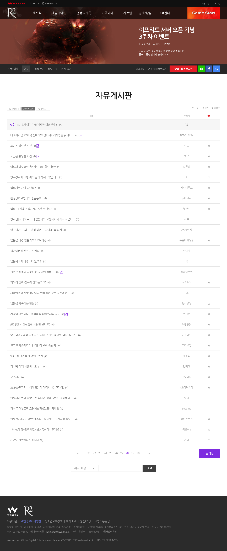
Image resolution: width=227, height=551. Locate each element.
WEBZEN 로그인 (183, 68)
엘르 (186, 145)
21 (89, 453)
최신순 (195, 108)
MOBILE (49, 3)
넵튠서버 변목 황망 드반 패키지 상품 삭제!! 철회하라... (43, 398)
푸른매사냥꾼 (187, 240)
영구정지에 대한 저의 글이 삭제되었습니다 (36, 177)
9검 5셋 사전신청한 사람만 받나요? (32, 324)
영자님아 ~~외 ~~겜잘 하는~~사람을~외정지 (38, 229)
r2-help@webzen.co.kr (57, 531)
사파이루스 (187, 187)
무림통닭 (186, 324)
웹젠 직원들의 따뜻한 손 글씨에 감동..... (36, 272)
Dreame (186, 408)
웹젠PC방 (85, 521)
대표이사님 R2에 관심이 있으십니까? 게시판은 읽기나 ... (46, 135)
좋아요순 (215, 108)
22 (94, 453)
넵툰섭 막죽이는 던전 (24, 303)
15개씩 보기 (14, 109)
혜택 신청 (52, 69)
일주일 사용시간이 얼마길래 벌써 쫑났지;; (35, 345)
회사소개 (71, 521)
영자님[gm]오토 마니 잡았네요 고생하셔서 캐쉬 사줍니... (44, 219)
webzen (16, 3)
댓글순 (205, 108)
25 (110, 453)
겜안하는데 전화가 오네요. (27, 250)
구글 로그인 (216, 68)
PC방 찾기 (66, 69)
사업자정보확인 (109, 531)
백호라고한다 (187, 135)
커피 (186, 439)
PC (34, 3)
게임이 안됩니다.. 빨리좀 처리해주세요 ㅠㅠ (39, 314)
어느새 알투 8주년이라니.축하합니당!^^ (35, 166)
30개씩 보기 (28, 109)
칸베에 (186, 366)
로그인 (217, 3)
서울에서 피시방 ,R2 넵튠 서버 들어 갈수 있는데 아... (42, 293)
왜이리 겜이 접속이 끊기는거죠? (30, 282)
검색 (149, 468)
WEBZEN (12, 511)
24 (105, 453)
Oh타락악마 (186, 387)
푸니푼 (186, 313)
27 (121, 453)
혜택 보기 (39, 69)
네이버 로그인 (201, 68)
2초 (186, 292)
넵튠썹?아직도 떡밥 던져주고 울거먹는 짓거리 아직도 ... (44, 419)
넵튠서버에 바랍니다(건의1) (28, 261)
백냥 (186, 397)
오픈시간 (17, 377)
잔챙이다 (186, 334)
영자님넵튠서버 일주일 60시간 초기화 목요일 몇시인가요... (45, 335)
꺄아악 (186, 250)
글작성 (209, 453)
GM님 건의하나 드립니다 (26, 440)
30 (138, 453)
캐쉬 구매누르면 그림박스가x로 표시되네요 (36, 408)
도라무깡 (186, 345)
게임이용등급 (102, 521)
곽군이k (186, 429)
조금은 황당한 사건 (24, 145)
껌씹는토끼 (187, 418)
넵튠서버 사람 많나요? (25, 187)
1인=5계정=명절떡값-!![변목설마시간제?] (36, 429)
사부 (186, 219)
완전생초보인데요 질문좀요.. (28, 198)
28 (127, 453)
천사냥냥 (186, 303)
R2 (12, 13)
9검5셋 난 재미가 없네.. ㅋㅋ (28, 356)
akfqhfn (186, 282)
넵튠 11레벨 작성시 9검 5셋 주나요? (33, 208)
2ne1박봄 (186, 229)
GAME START (203, 13)
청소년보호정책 (53, 521)
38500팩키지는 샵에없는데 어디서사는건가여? (39, 387)
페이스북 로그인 (209, 68)
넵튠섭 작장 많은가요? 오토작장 (30, 240)
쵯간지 (186, 208)
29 (132, 453)
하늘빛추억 (187, 271)
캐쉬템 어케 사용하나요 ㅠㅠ (28, 366)
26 (116, 453)
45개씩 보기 (43, 109)
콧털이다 (186, 376)
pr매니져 (186, 198)
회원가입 (205, 3)
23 (99, 453)
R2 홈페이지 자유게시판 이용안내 (39, 124)
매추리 (186, 355)
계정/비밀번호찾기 (157, 69)
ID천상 (186, 166)
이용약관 (12, 521)
